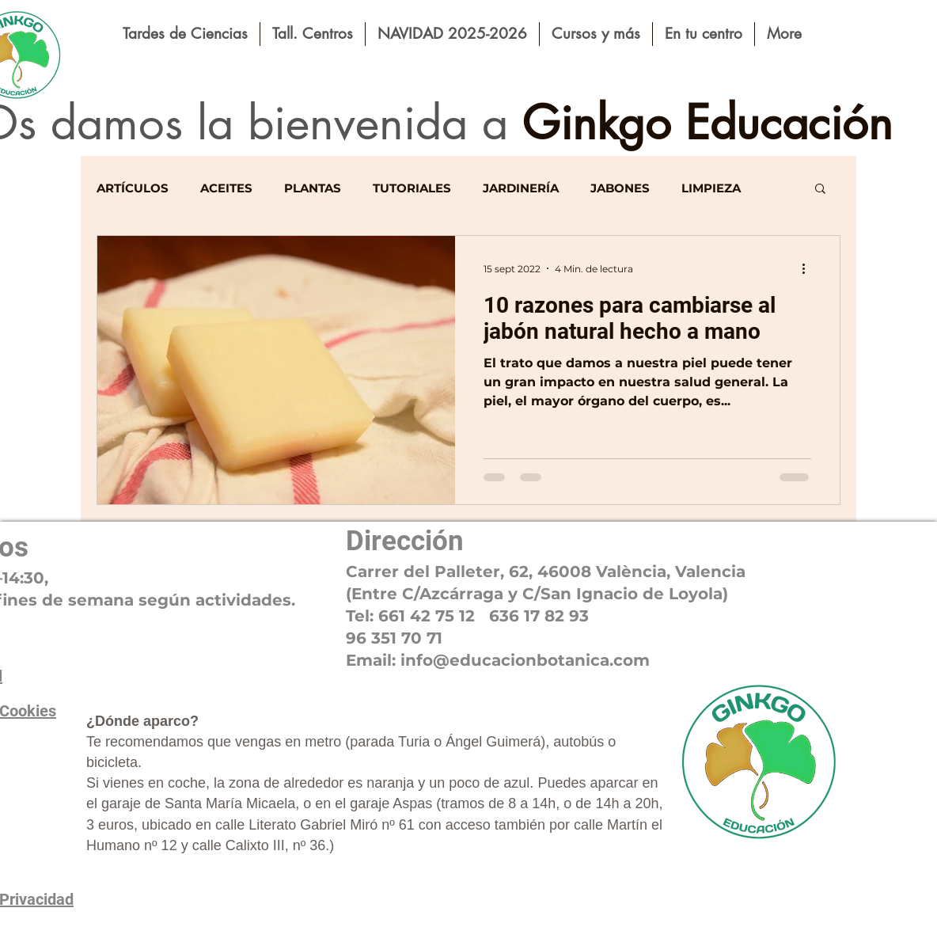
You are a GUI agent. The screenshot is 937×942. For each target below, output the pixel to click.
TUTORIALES (412, 188)
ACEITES (226, 188)
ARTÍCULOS (133, 188)
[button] (820, 189)
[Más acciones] (808, 268)
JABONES (620, 188)
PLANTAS (312, 188)
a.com (625, 660)
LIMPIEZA (711, 188)
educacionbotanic (525, 660)
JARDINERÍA (521, 188)
